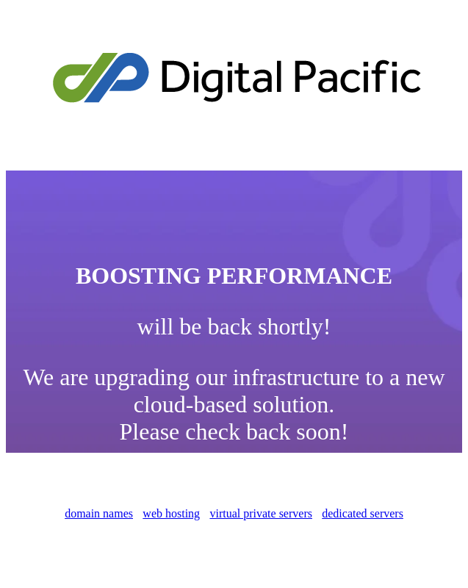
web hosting (171, 513)
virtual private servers (260, 513)
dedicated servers (362, 513)
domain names (99, 513)
